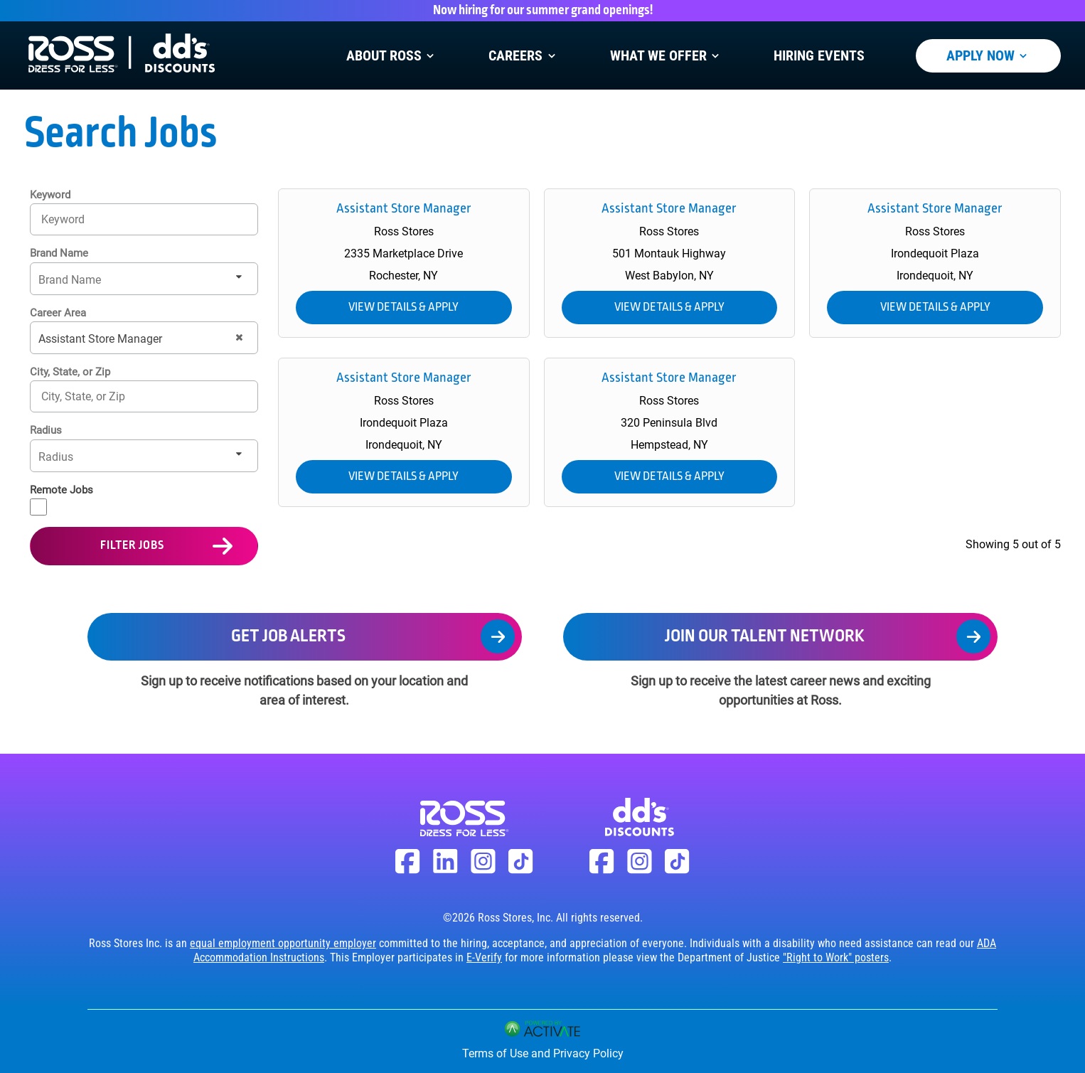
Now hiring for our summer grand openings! (543, 11)
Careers (523, 56)
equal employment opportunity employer (283, 943)
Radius (46, 430)
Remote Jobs (61, 490)
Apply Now (988, 56)
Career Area (58, 312)
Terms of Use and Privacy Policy (543, 1053)
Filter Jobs (132, 545)
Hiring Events (819, 56)
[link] (404, 263)
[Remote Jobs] (38, 507)
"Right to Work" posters (836, 957)
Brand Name (59, 253)
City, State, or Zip (70, 371)
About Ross (391, 56)
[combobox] (144, 396)
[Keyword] (144, 219)
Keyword (50, 194)
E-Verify (484, 957)
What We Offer (666, 56)
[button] (238, 337)
